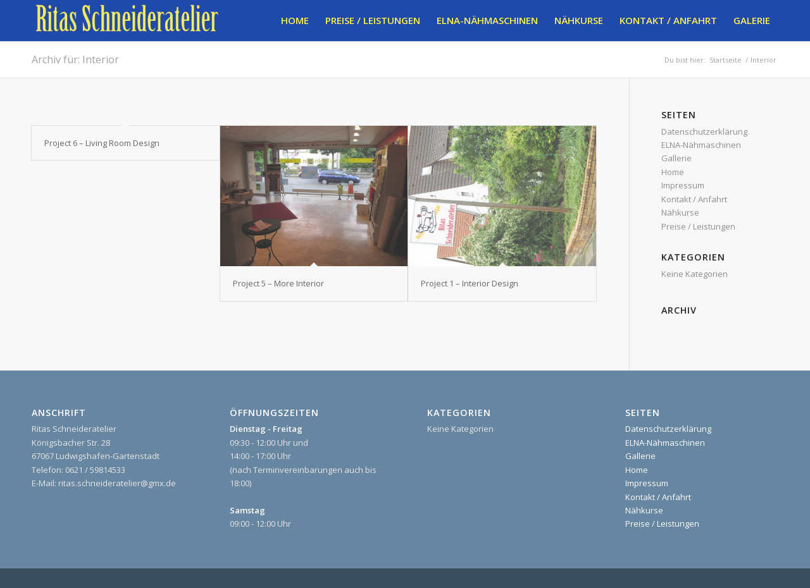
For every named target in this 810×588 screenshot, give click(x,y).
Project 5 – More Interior (278, 283)
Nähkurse (680, 212)
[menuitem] (295, 20)
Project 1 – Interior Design (469, 283)
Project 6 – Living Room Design (101, 143)
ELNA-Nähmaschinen (701, 144)
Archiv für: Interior (75, 59)
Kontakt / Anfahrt (694, 199)
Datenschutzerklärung (704, 131)
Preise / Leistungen (698, 226)
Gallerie (676, 158)
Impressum (682, 185)
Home (672, 172)
